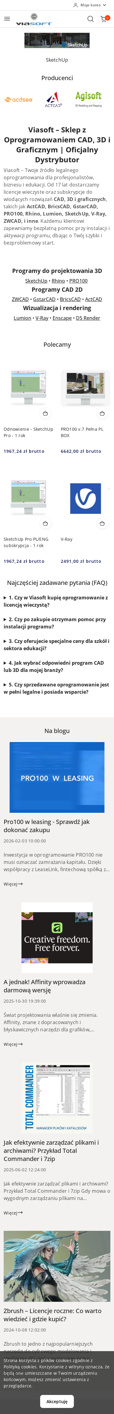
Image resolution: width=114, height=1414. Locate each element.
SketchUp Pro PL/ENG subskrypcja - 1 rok (26, 542)
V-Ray (42, 318)
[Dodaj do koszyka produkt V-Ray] (102, 523)
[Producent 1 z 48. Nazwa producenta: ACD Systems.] (19, 99)
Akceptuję (57, 1401)
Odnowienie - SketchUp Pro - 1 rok (28, 432)
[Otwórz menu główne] (7, 18)
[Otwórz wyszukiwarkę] (90, 18)
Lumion (22, 318)
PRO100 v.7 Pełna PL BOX (82, 432)
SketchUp (36, 280)
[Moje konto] (90, 5)
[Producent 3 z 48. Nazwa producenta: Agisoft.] (88, 99)
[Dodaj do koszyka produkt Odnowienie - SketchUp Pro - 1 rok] (45, 413)
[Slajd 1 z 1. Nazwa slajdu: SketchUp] (57, 40)
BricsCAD (70, 299)
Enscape (62, 318)
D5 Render (88, 318)
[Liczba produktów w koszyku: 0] (103, 18)
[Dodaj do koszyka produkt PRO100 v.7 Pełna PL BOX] (102, 413)
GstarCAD (44, 299)
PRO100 (78, 280)
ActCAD (93, 299)
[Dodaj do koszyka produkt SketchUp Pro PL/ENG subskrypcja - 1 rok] (45, 523)
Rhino (58, 280)
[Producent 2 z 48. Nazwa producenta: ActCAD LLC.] (53, 99)
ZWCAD (20, 299)
